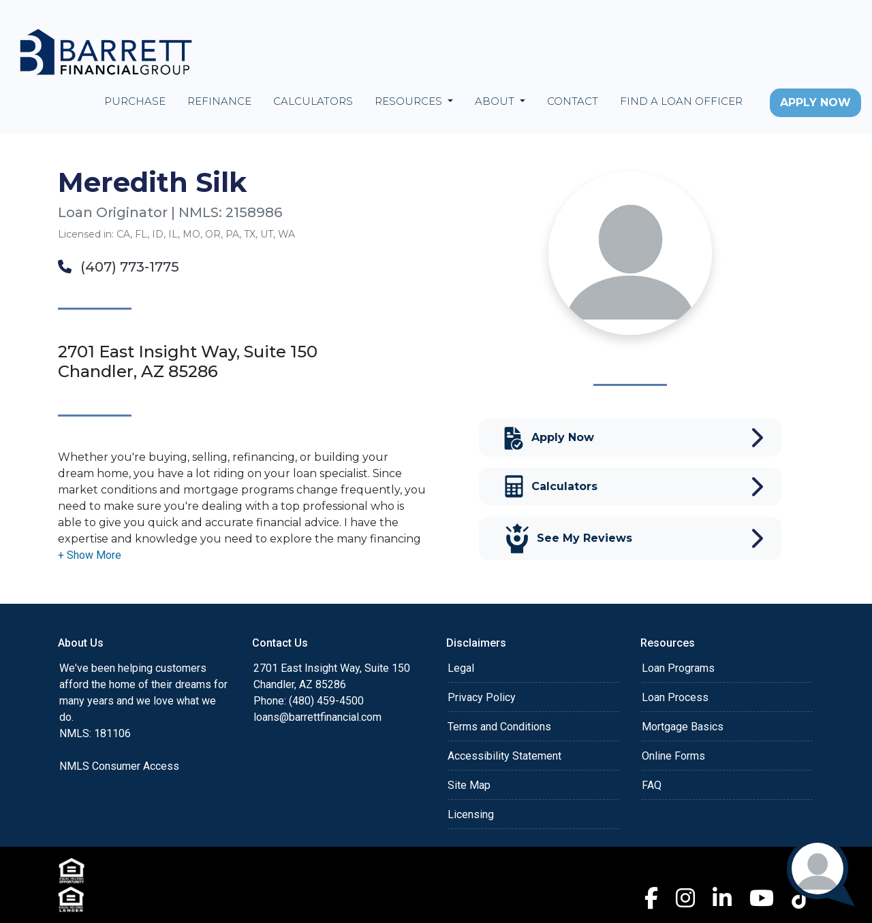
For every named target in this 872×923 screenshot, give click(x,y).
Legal (461, 668)
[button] (89, 555)
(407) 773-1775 (118, 267)
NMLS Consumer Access (119, 766)
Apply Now (815, 102)
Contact (572, 101)
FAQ (651, 785)
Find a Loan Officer (681, 101)
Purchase (135, 101)
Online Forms (673, 755)
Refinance (219, 101)
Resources (410, 101)
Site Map (469, 785)
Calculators (313, 101)
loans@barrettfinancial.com (317, 717)
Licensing (471, 814)
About (496, 101)
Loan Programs (678, 668)
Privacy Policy (482, 697)
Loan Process (675, 697)
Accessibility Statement (504, 755)
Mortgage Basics (682, 726)
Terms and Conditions (499, 726)
